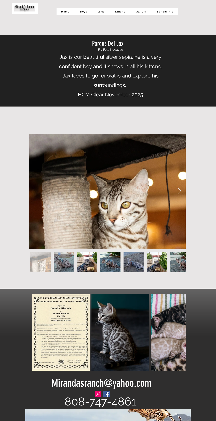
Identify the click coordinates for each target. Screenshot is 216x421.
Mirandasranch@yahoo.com (101, 383)
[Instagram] (98, 394)
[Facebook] (106, 394)
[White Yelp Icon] (176, 414)
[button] (83, 11)
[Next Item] (180, 191)
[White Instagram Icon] (167, 414)
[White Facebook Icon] (159, 414)
